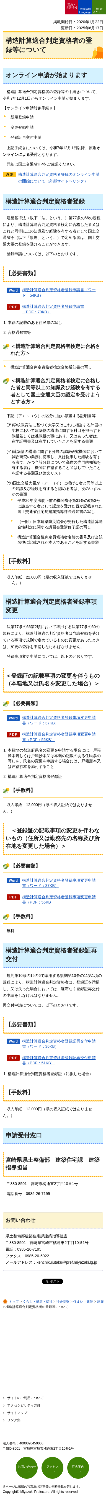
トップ (14, 1302)
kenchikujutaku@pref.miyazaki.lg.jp (67, 1262)
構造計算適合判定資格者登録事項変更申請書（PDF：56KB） (59, 737)
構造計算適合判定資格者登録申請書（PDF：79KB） (53, 309)
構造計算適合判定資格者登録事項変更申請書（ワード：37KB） (59, 720)
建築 (100, 1302)
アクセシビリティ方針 (23, 1405)
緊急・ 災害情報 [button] (71, 6)
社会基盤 (62, 1302)
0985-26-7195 (29, 1249)
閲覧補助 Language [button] (85, 10)
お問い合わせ (27, 1466)
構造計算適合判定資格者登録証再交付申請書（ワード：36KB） (59, 1044)
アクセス (52, 1466)
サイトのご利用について (25, 1398)
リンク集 (13, 1420)
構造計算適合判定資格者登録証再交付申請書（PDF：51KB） (59, 1060)
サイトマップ (17, 1413)
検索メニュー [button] (98, 10)
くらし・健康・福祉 (38, 1302)
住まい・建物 (83, 1302)
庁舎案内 (78, 1466)
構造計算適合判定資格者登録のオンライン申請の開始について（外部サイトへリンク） (59, 177)
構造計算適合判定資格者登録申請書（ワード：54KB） (59, 293)
